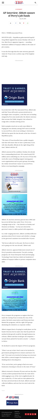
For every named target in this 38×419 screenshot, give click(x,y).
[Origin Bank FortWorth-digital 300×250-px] (14, 94)
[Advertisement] (14, 72)
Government (19, 9)
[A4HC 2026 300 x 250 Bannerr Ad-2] (14, 204)
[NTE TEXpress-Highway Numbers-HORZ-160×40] (12, 397)
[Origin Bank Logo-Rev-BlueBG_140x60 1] (12, 402)
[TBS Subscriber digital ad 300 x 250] (14, 182)
